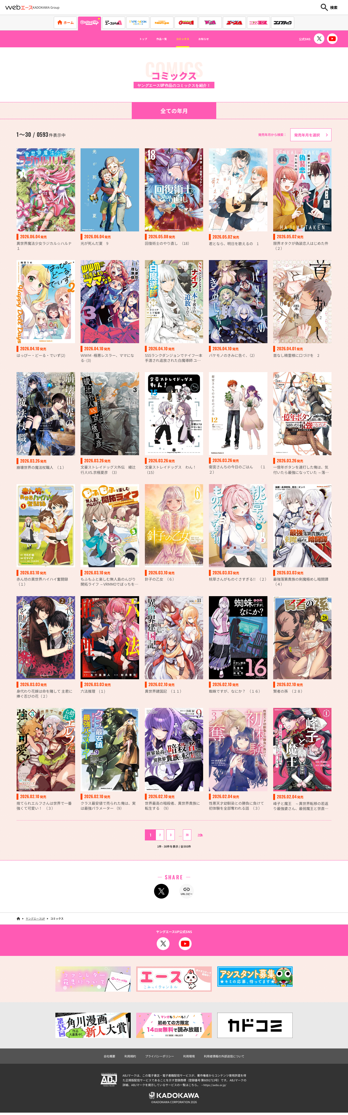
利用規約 (127, 1057)
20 (183, 836)
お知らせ (213, 39)
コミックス (185, 39)
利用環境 (189, 1057)
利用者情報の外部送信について (227, 1057)
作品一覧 (157, 39)
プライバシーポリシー (158, 1057)
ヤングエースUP (35, 920)
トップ (133, 39)
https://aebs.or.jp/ (215, 1086)
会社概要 (105, 1057)
